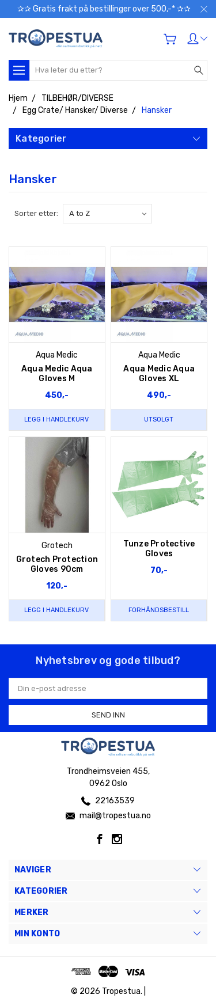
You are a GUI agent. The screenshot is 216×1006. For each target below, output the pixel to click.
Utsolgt (158, 419)
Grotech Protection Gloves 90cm (57, 564)
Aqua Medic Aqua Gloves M (57, 374)
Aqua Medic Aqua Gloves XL (159, 374)
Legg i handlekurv (56, 419)
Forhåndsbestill (158, 610)
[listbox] (107, 213)
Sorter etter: (36, 213)
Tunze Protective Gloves (159, 549)
